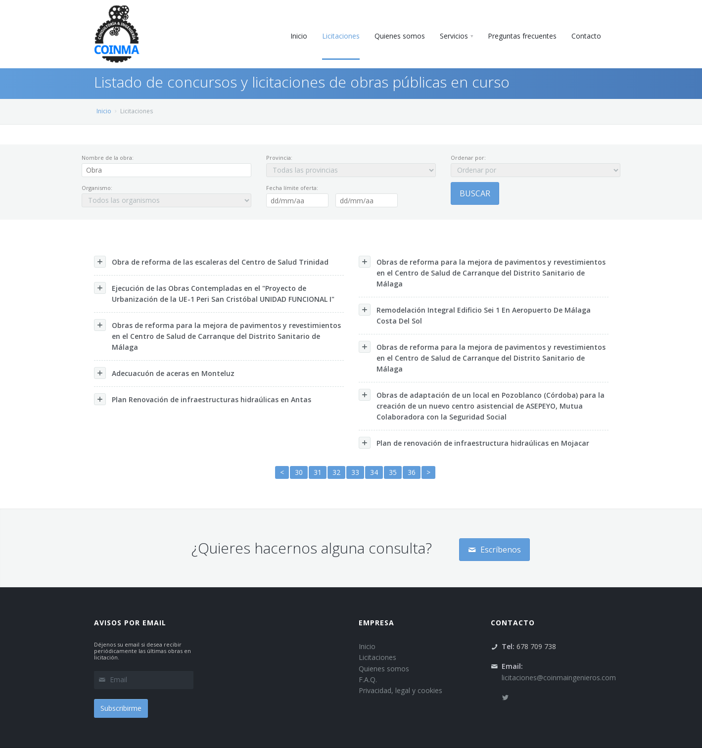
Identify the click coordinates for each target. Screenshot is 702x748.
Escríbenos (494, 549)
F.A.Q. (368, 679)
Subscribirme (120, 708)
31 (318, 472)
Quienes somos (384, 668)
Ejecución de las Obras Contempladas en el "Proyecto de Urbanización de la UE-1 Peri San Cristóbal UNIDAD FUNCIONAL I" (214, 293)
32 (336, 472)
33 (355, 472)
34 (374, 472)
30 (299, 472)
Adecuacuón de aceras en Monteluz (164, 373)
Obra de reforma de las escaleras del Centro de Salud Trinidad (211, 262)
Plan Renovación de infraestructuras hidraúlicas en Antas (202, 399)
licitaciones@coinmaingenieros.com (559, 677)
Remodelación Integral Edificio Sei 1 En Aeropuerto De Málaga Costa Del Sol (475, 315)
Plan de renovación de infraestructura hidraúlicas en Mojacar (474, 443)
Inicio (103, 111)
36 (412, 472)
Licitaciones (377, 657)
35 (393, 472)
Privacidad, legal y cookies (400, 690)
